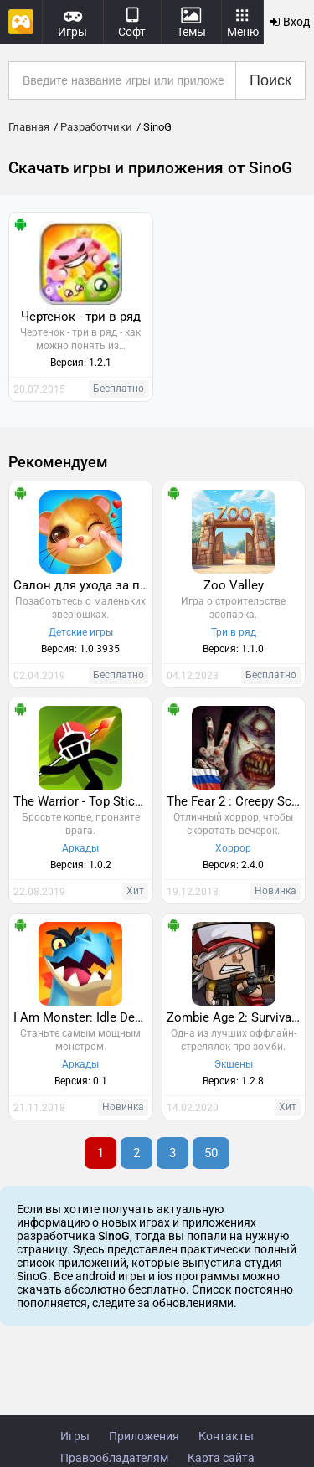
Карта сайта (221, 1457)
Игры (75, 1436)
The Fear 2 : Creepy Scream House (236, 801)
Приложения (144, 1436)
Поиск (270, 80)
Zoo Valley (233, 585)
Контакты (226, 1436)
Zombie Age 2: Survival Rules (236, 1017)
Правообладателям (114, 1457)
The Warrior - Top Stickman (82, 801)
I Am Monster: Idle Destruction (82, 1017)
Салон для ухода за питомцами (82, 585)
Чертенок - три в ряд (81, 316)
